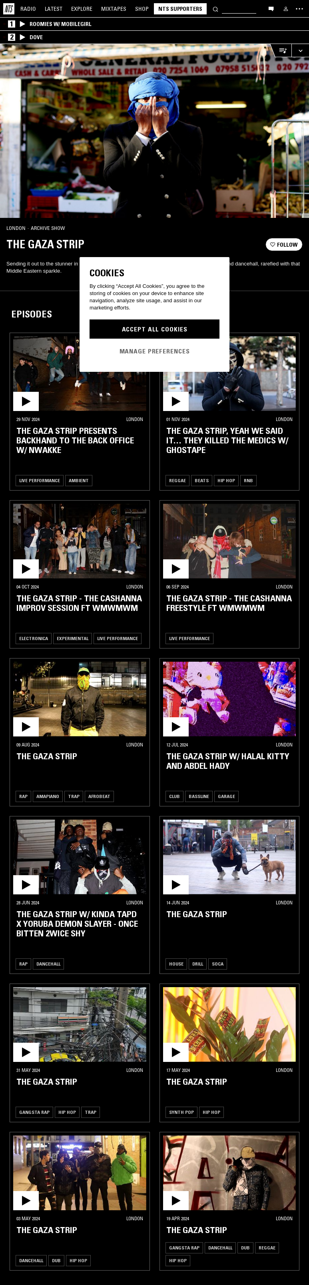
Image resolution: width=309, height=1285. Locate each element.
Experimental (72, 638)
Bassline (199, 796)
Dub (56, 1260)
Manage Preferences (155, 351)
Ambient (79, 480)
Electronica (33, 638)
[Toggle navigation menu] (299, 8)
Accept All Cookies (154, 329)
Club (174, 796)
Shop (142, 8)
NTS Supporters (180, 8)
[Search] (215, 9)
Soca (217, 964)
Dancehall (48, 964)
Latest (53, 8)
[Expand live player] (300, 50)
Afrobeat (99, 796)
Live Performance (39, 480)
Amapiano (47, 796)
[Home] (8, 8)
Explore (81, 8)
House (176, 964)
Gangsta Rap (34, 1112)
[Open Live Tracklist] (280, 50)
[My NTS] (285, 8)
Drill (197, 964)
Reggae (177, 480)
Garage (226, 796)
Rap (23, 796)
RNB (248, 480)
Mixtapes (113, 8)
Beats (202, 480)
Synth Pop (181, 1112)
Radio (28, 8)
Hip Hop (226, 480)
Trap (74, 796)
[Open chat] (271, 8)
